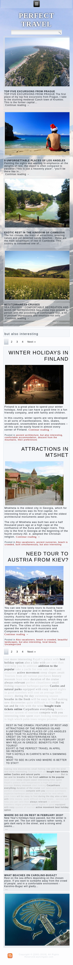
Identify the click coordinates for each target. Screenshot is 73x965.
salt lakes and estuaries (54, 788)
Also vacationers (25, 542)
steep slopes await (52, 672)
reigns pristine (47, 719)
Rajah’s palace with (46, 659)
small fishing (38, 769)
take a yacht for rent (28, 669)
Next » (31, 341)
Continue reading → (17, 105)
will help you (13, 665)
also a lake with (35, 662)
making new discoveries (17, 769)
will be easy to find (44, 699)
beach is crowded (46, 639)
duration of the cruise (44, 679)
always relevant (14, 682)
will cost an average (41, 692)
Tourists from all (15, 675)
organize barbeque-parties (32, 685)
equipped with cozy (35, 689)
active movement (28, 672)
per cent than (55, 662)
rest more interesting (18, 659)
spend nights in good (43, 804)
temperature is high (37, 782)
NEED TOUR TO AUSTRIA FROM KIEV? (38, 557)
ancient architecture (27, 435)
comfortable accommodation (20, 437)
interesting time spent (18, 715)
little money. (16, 799)
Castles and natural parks (26, 774)
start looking (42, 715)
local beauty (49, 642)
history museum (22, 785)
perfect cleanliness (38, 682)
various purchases (39, 675)
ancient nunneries (46, 542)
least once (22, 679)
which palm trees (25, 719)
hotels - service (55, 799)
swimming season (46, 695)
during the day (24, 695)
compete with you (51, 712)
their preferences (27, 440)
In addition (30, 665)
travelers (21, 692)
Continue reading (41, 429)
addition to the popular (51, 777)
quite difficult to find (40, 702)
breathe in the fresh (17, 699)
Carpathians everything (38, 709)
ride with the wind (31, 705)
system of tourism (27, 712)
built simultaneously (27, 544)
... (6, 246)
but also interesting (51, 435)
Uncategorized (13, 644)
